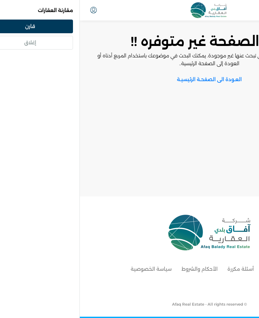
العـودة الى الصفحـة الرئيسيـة (129, 79)
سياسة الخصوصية (71, 269)
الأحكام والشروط (120, 269)
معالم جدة (196, 269)
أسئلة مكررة (161, 269)
